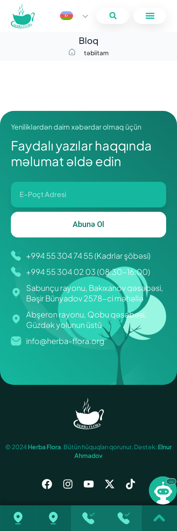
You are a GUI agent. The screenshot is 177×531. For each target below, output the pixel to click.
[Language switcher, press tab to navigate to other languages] (74, 15)
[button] (113, 16)
